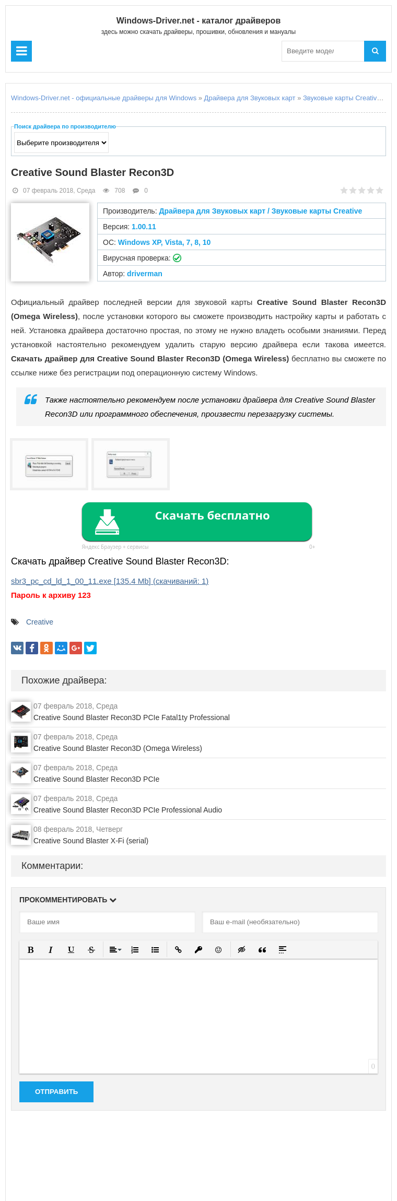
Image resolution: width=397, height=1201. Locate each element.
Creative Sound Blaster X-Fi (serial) (90, 841)
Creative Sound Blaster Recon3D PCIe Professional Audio (127, 810)
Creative (39, 622)
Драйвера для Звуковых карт (250, 98)
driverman (144, 273)
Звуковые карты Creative (342, 98)
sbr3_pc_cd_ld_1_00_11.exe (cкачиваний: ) (109, 580)
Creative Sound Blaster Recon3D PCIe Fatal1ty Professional (131, 717)
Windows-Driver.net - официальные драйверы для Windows (103, 98)
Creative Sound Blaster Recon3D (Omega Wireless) (117, 748)
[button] (30, 949)
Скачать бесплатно (212, 515)
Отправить (56, 1092)
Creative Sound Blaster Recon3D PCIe (96, 779)
